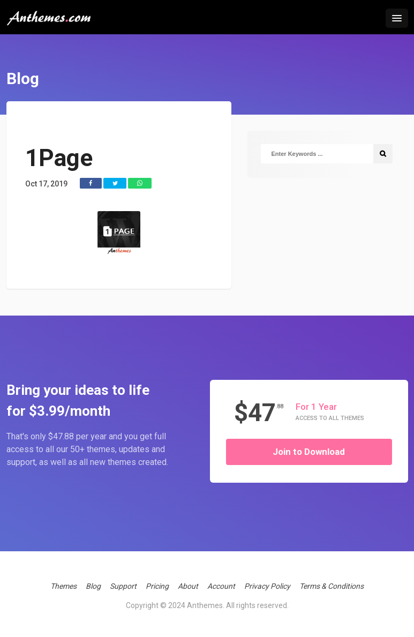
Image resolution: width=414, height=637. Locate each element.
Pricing (157, 586)
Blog (93, 586)
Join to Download (309, 451)
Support (123, 586)
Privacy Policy (267, 586)
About (188, 586)
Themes (63, 586)
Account (221, 586)
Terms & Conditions (331, 586)
